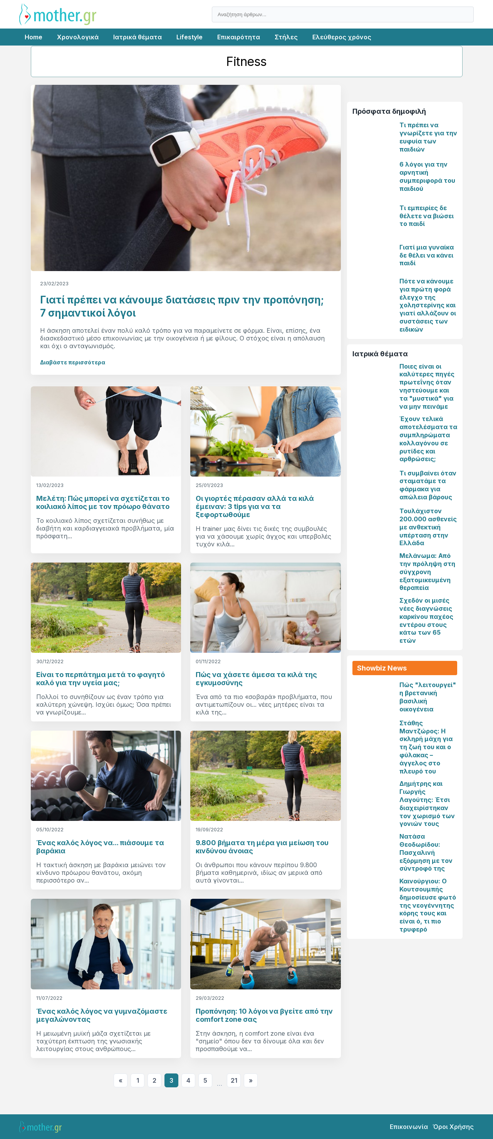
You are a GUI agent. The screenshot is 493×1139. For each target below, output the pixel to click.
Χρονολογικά (78, 37)
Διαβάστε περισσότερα (72, 362)
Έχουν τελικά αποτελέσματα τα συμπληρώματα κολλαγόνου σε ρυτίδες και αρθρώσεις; (428, 439)
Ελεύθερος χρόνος (341, 37)
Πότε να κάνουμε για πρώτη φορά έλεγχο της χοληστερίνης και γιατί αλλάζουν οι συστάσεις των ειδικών (427, 305)
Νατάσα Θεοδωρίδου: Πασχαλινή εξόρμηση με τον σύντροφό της (426, 852)
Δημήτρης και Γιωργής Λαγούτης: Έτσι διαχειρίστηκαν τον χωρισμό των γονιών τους (427, 803)
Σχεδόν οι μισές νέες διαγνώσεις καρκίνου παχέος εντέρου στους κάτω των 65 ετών (426, 620)
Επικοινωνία (409, 1127)
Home (33, 37)
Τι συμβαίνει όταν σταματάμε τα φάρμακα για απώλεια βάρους (427, 485)
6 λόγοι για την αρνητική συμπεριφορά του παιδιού (427, 176)
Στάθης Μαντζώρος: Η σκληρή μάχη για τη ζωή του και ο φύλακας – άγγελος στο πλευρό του (426, 747)
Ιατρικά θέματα (137, 37)
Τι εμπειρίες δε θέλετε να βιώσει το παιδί (426, 216)
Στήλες (286, 37)
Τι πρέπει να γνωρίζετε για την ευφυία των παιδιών (428, 137)
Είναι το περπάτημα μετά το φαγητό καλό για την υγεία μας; (100, 679)
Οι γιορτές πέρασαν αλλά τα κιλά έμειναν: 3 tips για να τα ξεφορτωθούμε (255, 506)
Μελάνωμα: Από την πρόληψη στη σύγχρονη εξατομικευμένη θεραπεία (427, 571)
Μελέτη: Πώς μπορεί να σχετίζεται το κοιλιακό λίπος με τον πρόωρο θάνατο (102, 502)
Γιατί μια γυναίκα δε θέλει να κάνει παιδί (426, 255)
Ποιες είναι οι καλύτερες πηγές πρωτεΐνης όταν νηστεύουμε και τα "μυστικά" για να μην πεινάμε (426, 386)
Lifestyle (189, 37)
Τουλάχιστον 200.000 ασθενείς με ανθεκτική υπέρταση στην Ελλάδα (428, 527)
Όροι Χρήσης (453, 1127)
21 (234, 1080)
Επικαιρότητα (238, 37)
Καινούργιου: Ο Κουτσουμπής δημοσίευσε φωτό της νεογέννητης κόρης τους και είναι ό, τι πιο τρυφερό (427, 905)
